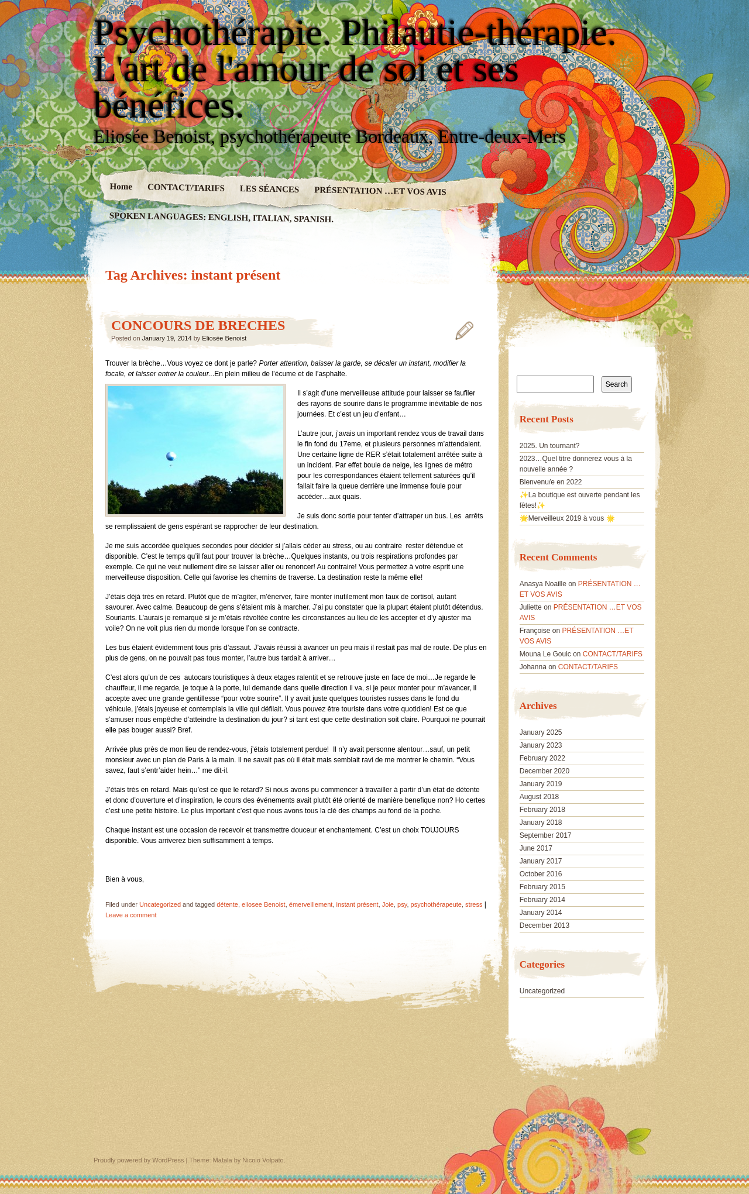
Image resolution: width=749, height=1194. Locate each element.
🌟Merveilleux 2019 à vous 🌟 (567, 518)
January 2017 (541, 861)
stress (473, 904)
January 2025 (541, 732)
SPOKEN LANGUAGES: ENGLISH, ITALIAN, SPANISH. (221, 217)
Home (121, 186)
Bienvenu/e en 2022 (551, 482)
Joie (388, 904)
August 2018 (539, 797)
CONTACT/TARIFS (186, 187)
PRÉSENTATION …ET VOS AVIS (380, 191)
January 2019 (541, 784)
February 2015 (542, 887)
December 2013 (544, 925)
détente (227, 904)
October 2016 (541, 874)
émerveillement (311, 904)
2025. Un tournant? (550, 446)
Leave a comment (130, 914)
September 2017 (546, 835)
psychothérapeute (436, 904)
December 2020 (544, 771)
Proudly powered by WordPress (139, 1160)
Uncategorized (160, 904)
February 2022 (542, 758)
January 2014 (541, 913)
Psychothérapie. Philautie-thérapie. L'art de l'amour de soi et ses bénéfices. (355, 69)
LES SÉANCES (270, 189)
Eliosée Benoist (224, 338)
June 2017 (536, 848)
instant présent (357, 904)
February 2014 (542, 900)
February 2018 (542, 810)
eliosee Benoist (264, 904)
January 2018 (541, 822)
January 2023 (541, 745)
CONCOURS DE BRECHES (198, 325)
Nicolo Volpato (262, 1160)
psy (402, 904)
